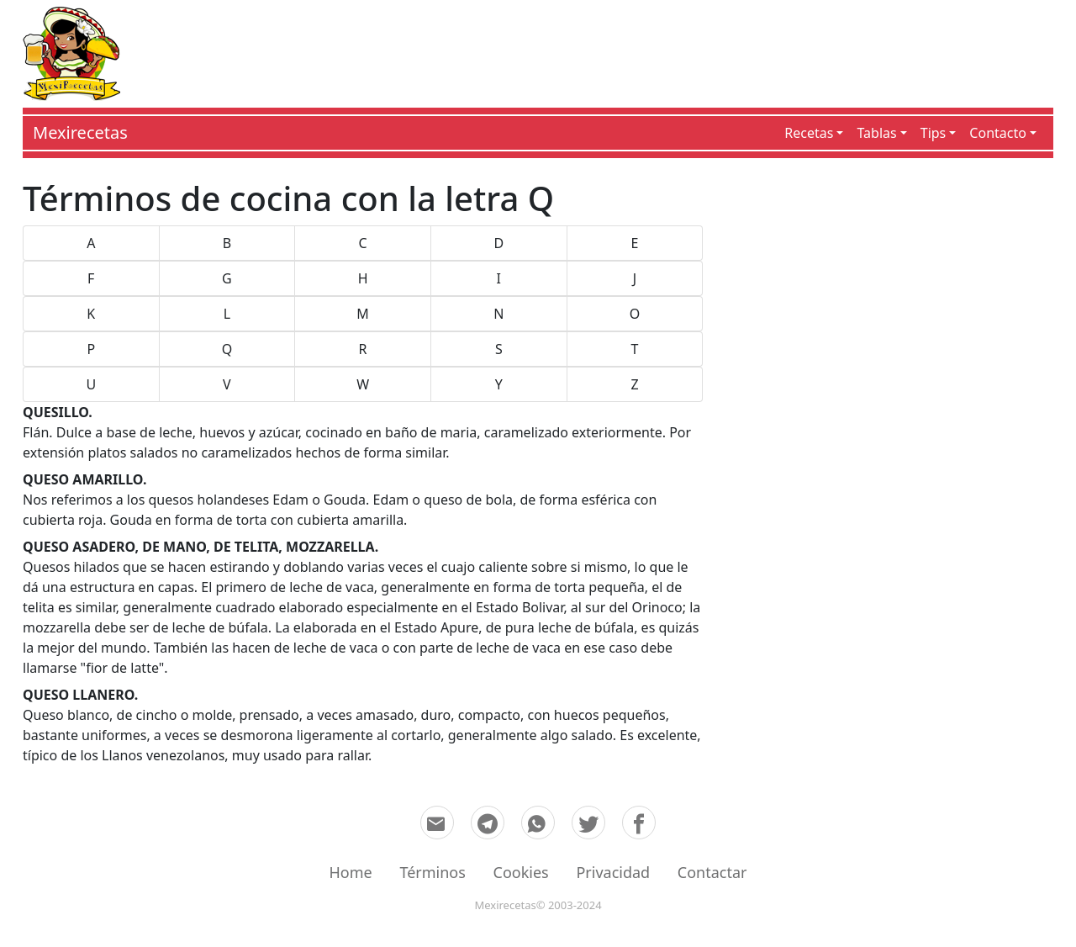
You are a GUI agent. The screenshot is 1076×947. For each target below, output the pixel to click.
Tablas (876, 133)
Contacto (997, 133)
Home (351, 872)
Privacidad (613, 872)
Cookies (521, 872)
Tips (933, 133)
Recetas (808, 133)
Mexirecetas (80, 132)
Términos (432, 872)
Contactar (712, 872)
